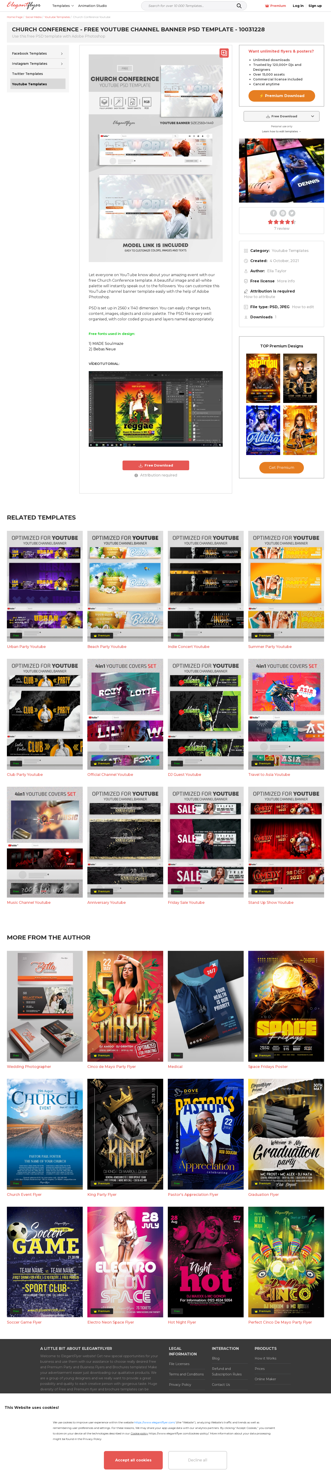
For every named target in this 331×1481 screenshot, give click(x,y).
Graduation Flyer (263, 1272)
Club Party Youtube (25, 853)
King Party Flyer (102, 1272)
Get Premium (281, 567)
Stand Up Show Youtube (271, 980)
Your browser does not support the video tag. (281, 171)
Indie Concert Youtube (188, 725)
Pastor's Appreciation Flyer (193, 1272)
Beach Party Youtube (106, 725)
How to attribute (259, 297)
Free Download (155, 465)
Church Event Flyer (24, 1272)
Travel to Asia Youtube (269, 853)
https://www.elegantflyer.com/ (154, 1422)
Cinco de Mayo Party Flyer (111, 1145)
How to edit (303, 307)
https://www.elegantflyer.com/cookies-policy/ (179, 1433)
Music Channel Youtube (29, 980)
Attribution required (155, 475)
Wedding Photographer (29, 1145)
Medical (175, 1145)
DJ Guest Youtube (184, 853)
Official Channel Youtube (110, 853)
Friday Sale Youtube (186, 980)
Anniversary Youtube (106, 980)
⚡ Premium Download (282, 96)
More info (286, 281)
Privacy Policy (92, 1439)
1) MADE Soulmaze (106, 343)
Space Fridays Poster (268, 1145)
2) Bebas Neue (102, 349)
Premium (275, 6)
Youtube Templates (290, 250)
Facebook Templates (29, 53)
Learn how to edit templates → (281, 131)
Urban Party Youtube (26, 725)
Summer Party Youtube (270, 725)
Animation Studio (92, 6)
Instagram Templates (29, 64)
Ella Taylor (276, 271)
